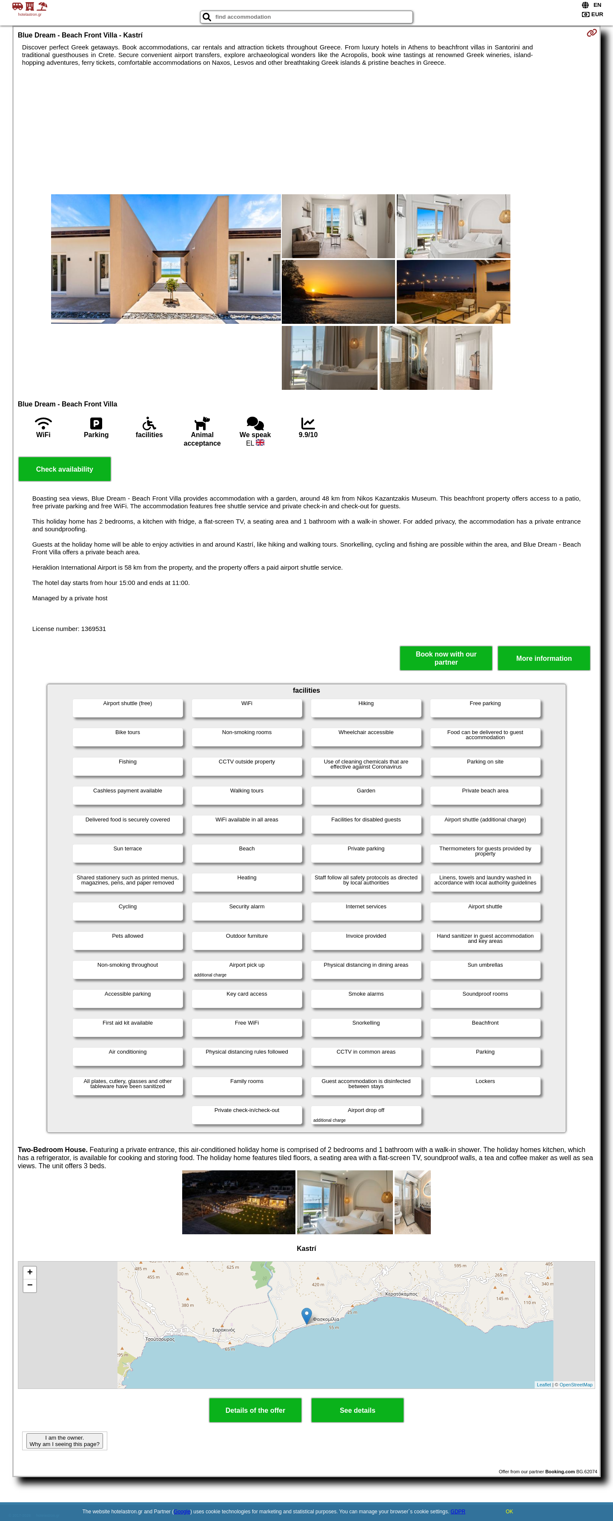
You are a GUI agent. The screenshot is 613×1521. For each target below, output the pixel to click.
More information (544, 658)
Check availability (64, 469)
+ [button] (30, 1273)
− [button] (30, 1285)
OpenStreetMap (576, 1384)
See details (357, 1410)
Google (182, 1512)
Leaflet (544, 1384)
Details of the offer (255, 1410)
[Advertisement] (306, 130)
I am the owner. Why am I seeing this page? (65, 1441)
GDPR (458, 1512)
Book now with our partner (446, 658)
